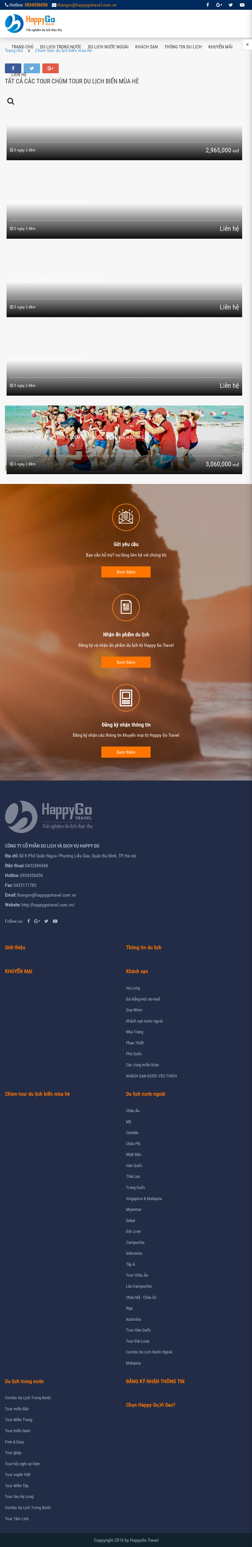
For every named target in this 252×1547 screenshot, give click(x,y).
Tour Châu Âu (137, 1275)
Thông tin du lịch (183, 46)
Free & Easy (14, 1441)
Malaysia (133, 1363)
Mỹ (128, 1121)
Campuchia (135, 1242)
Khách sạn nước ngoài (144, 1021)
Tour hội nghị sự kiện (22, 1463)
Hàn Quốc (134, 1165)
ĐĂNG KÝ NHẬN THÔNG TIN (155, 1381)
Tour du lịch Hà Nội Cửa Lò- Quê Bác (48, 201)
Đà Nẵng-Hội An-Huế (143, 999)
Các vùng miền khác (142, 1064)
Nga (129, 1308)
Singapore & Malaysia (144, 1198)
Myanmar (133, 1209)
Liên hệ (19, 74)
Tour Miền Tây (16, 1485)
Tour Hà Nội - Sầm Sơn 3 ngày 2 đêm (46, 358)
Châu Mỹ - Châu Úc (141, 1297)
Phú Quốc (134, 1053)
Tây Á (130, 1264)
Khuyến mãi (220, 46)
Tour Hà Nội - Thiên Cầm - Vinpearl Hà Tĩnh (55, 123)
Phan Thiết (135, 1042)
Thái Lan (133, 1176)
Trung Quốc (135, 1187)
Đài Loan (133, 1231)
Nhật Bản (133, 1154)
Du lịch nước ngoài (108, 46)
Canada (132, 1132)
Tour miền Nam (18, 1430)
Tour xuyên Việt (18, 1474)
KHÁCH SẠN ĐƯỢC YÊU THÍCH (151, 1076)
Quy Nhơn (134, 1009)
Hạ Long (133, 988)
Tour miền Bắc (17, 1408)
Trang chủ (22, 46)
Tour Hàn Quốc (138, 1330)
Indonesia (134, 1253)
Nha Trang (134, 1031)
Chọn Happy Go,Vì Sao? (150, 1405)
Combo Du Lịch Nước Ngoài (149, 1351)
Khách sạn (146, 46)
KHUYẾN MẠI (18, 971)
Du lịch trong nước (60, 46)
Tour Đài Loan (137, 1341)
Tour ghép (13, 1452)
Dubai (130, 1220)
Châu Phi (133, 1143)
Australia (133, 1319)
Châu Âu (132, 1110)
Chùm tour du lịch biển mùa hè (37, 1094)
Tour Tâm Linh (17, 1518)
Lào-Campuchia (139, 1286)
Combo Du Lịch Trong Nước (28, 1397)
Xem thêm (126, 572)
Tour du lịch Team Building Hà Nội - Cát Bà (55, 280)
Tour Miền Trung (18, 1419)
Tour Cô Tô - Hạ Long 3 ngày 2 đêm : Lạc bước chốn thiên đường (77, 437)
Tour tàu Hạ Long (19, 1496)
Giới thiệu (15, 947)
